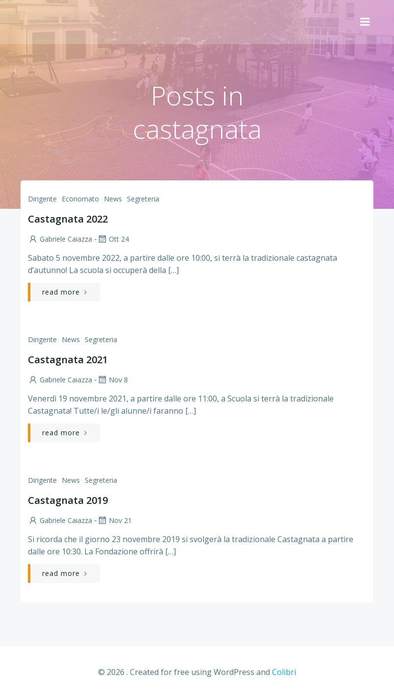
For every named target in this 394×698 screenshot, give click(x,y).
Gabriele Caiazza (60, 239)
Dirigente (42, 198)
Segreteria (143, 198)
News (113, 198)
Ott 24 (113, 239)
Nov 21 (114, 520)
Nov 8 (112, 379)
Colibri (284, 672)
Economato (80, 198)
